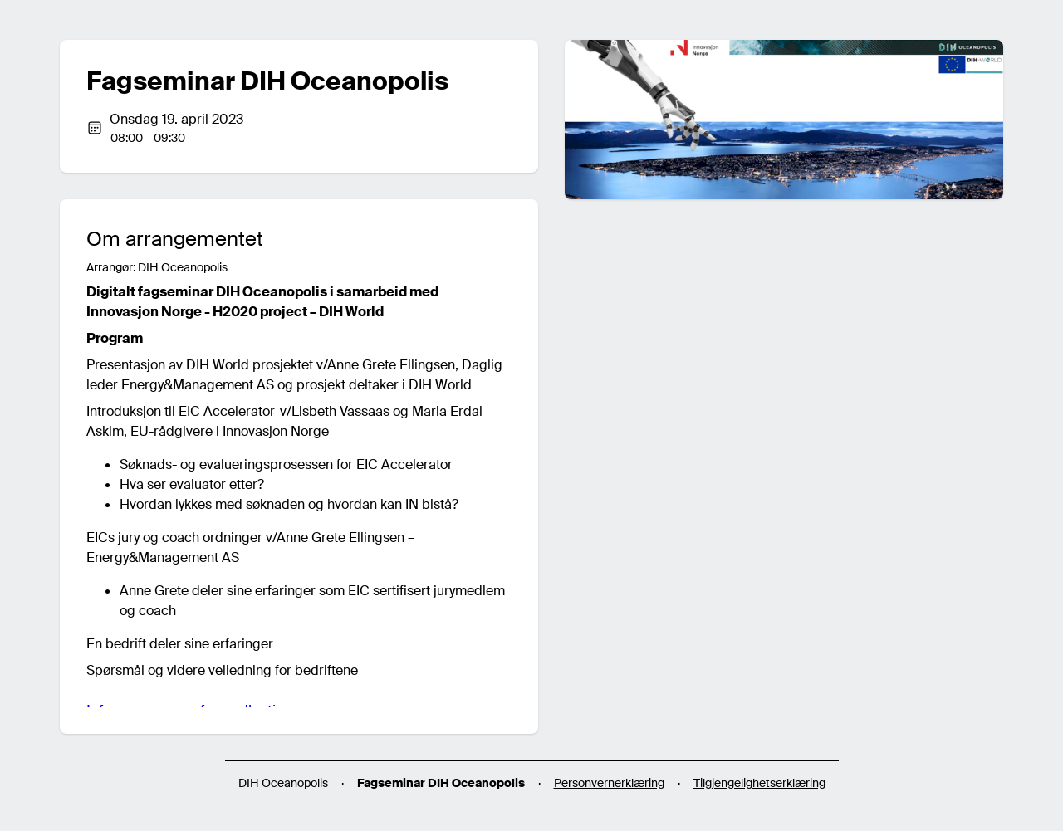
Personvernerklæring (609, 782)
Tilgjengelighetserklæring (759, 782)
